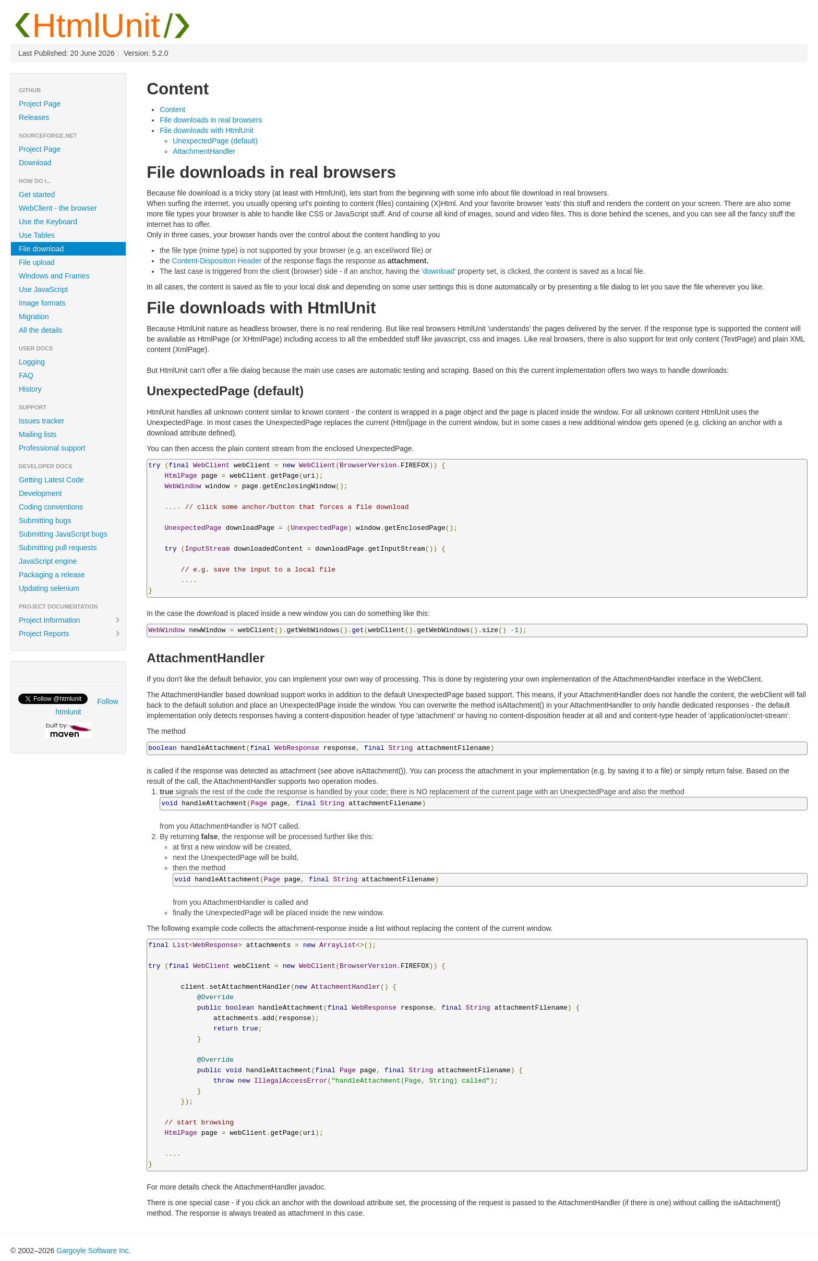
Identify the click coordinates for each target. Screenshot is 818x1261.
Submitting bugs (45, 520)
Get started (37, 194)
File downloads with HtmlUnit (207, 130)
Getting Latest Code (51, 480)
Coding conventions (51, 507)
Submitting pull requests (58, 547)
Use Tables (37, 235)
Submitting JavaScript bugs (63, 534)
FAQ (26, 375)
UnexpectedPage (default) (215, 141)
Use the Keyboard (48, 221)
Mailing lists (37, 434)
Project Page (40, 104)
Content (172, 109)
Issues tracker (41, 421)
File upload (37, 262)
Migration (34, 316)
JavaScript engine (48, 561)
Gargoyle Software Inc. (93, 1250)
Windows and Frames (54, 276)
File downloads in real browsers (211, 120)
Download (35, 163)
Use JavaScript (43, 289)
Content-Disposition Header (217, 261)
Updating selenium (49, 588)
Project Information (70, 620)
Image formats (42, 303)
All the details (40, 330)
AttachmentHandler (204, 151)
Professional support (52, 448)
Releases (34, 117)
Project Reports (70, 633)
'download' (438, 271)
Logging (32, 362)
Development (40, 493)
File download (41, 249)
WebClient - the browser (58, 208)
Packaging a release (52, 575)
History (30, 389)
